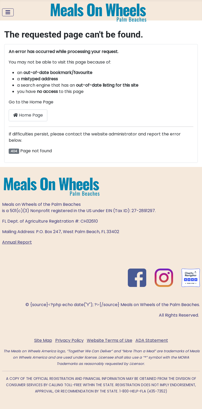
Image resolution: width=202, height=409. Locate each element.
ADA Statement (151, 340)
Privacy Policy (69, 340)
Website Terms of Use (109, 340)
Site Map (43, 340)
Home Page (28, 115)
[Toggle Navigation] (8, 12)
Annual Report (17, 242)
